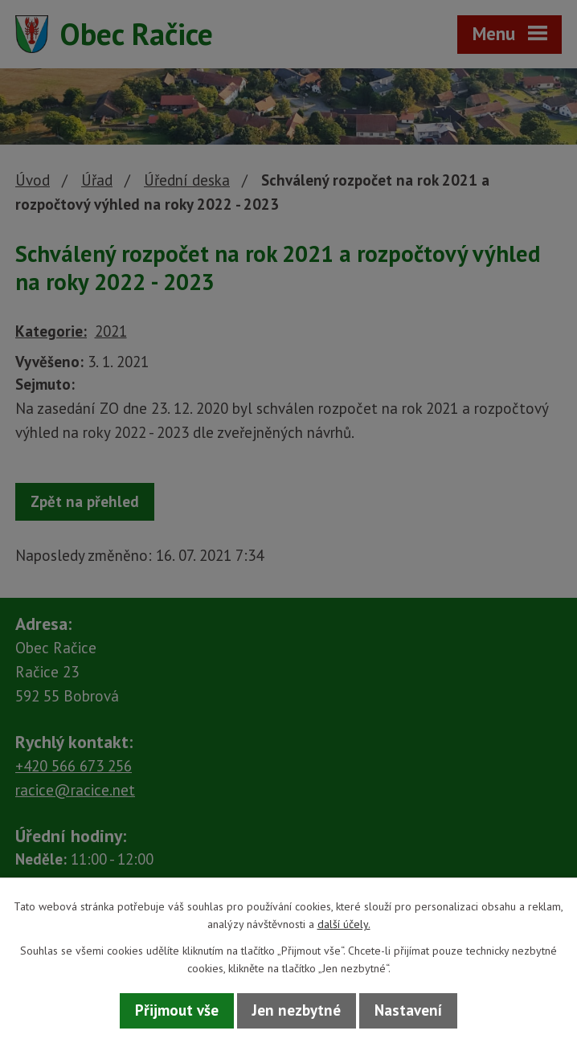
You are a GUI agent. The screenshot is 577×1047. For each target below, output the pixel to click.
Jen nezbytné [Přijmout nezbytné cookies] (296, 1010)
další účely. (343, 924)
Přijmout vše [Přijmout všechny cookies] (177, 1010)
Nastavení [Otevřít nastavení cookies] (408, 1010)
